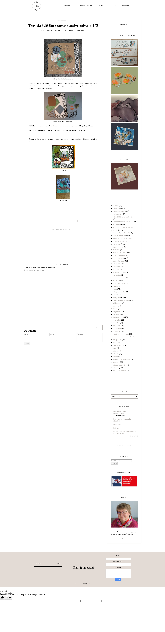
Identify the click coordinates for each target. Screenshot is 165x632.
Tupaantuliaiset (119, 252)
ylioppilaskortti (119, 365)
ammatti (116, 269)
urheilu (115, 354)
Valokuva (116, 267)
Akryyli (115, 206)
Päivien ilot (117, 428)
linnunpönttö (118, 317)
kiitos (115, 306)
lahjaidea (116, 312)
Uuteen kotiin (118, 258)
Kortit (115, 230)
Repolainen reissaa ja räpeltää (65, 126)
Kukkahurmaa (118, 413)
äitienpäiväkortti (119, 371)
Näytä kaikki (134, 436)
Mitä (101, 6)
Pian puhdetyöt (119, 236)
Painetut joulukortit (121, 233)
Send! (27, 343)
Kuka (113, 6)
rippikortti (117, 331)
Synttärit (116, 244)
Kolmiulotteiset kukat (122, 227)
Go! (58, 563)
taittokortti (117, 345)
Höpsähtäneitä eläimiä (122, 222)
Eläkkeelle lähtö (119, 211)
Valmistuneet (118, 261)
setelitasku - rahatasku (122, 337)
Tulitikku (116, 250)
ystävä (115, 368)
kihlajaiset (117, 303)
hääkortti (116, 286)
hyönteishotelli (119, 283)
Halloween (117, 214)
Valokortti (117, 264)
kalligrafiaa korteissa (121, 300)
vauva (115, 356)
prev (29, 327)
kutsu (115, 309)
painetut (116, 326)
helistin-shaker (119, 278)
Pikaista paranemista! (122, 238)
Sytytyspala (118, 247)
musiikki (116, 323)
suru (114, 342)
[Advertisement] (48, 570)
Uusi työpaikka (119, 255)
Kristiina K (117, 424)
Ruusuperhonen (119, 411)
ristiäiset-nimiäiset (121, 334)
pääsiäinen (117, 328)
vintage (116, 362)
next (98, 327)
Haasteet (72, 30)
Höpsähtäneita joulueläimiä (124, 217)
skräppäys (81, 30)
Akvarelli (116, 208)
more (124, 539)
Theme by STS (85, 584)
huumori (116, 281)
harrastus (117, 275)
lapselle (116, 314)
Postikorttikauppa (85, 6)
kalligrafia (117, 297)
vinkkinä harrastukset (121, 359)
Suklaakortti (118, 241)
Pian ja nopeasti (83, 567)
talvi (114, 348)
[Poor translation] (8, 598)
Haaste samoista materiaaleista (54, 30)
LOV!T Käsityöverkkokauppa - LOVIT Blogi (124, 432)
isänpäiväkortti (119, 292)
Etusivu (67, 6)
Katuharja (117, 224)
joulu (115, 295)
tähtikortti (117, 351)
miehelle (116, 320)
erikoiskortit (118, 272)
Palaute (125, 6)
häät (115, 289)
